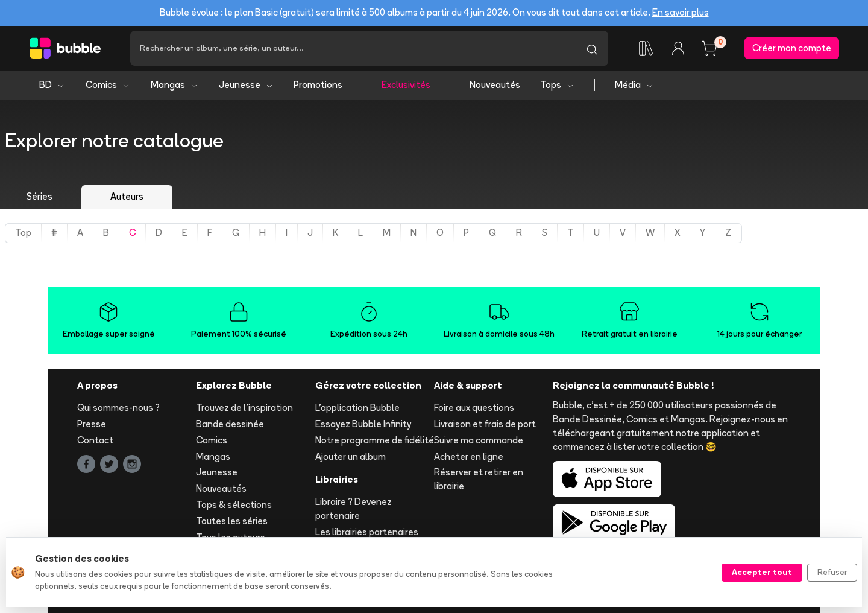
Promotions (318, 85)
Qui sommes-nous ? (118, 407)
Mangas (174, 85)
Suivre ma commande (478, 440)
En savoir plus (680, 12)
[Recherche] (353, 48)
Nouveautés (495, 85)
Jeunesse (246, 85)
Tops (557, 85)
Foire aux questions (474, 407)
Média (634, 85)
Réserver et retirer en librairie (478, 479)
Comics (108, 85)
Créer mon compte (791, 48)
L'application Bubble (357, 407)
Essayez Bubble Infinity (363, 424)
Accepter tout (762, 572)
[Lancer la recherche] (592, 48)
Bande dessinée (230, 424)
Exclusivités (406, 85)
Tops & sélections (234, 504)
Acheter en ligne (468, 456)
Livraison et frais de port (485, 424)
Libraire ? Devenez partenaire (353, 508)
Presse (91, 424)
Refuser (832, 572)
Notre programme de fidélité (374, 440)
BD (52, 85)
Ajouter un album (350, 456)
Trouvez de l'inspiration (244, 407)
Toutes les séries (232, 521)
